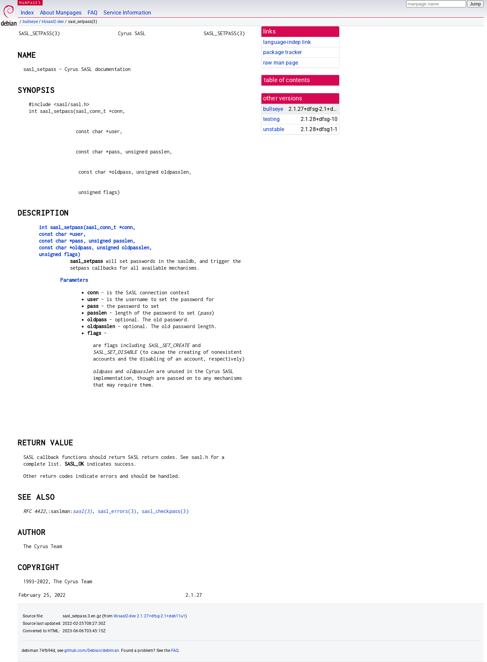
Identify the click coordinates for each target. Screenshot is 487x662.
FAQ (92, 12)
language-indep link (287, 42)
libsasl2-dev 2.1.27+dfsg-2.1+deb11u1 (149, 616)
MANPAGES (30, 2)
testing (271, 119)
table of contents (287, 80)
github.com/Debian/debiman (91, 650)
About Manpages (61, 12)
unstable (273, 129)
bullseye (30, 21)
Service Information (127, 12)
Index (27, 12)
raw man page (280, 62)
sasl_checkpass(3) (165, 511)
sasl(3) (82, 511)
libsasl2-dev (53, 21)
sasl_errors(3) (117, 511)
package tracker (282, 52)
